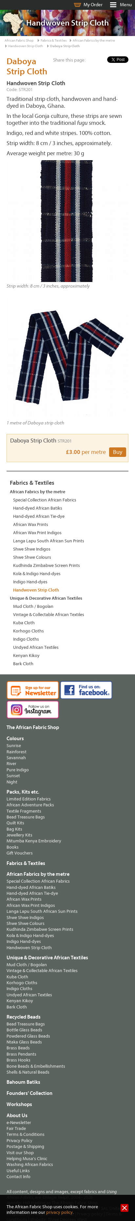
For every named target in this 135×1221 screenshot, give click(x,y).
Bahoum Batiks (23, 1082)
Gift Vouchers (20, 853)
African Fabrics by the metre (94, 40)
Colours (15, 739)
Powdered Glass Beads (28, 1036)
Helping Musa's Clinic (27, 1158)
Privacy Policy (19, 1140)
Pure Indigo (18, 770)
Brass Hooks (18, 1060)
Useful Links (18, 1171)
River (11, 763)
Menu (126, 5)
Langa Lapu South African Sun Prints (48, 541)
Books (13, 847)
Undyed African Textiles (36, 647)
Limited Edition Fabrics (29, 799)
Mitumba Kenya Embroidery (34, 841)
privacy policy (59, 1212)
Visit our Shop (20, 1152)
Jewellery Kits (19, 835)
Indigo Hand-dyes (30, 582)
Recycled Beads (24, 1017)
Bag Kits (14, 829)
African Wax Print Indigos (37, 532)
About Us (17, 1115)
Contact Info (18, 1176)
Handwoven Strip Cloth (25, 46)
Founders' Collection (29, 1093)
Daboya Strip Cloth (65, 46)
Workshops (19, 1104)
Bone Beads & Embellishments (36, 1066)
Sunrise (14, 745)
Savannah (16, 758)
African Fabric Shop (19, 40)
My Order (93, 5)
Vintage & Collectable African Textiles (48, 614)
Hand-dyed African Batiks (37, 508)
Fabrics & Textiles (54, 40)
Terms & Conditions (26, 1134)
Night (12, 782)
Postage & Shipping (25, 1146)
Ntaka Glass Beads (24, 1042)
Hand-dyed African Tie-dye (39, 516)
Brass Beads (18, 1048)
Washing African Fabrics (30, 1164)
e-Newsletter (19, 1122)
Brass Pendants (21, 1054)
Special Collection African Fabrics (44, 500)
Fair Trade (16, 1128)
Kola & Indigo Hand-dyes (37, 573)
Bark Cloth (23, 664)
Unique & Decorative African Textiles (46, 598)
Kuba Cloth (24, 623)
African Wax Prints (30, 524)
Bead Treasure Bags (26, 817)
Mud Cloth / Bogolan (33, 606)
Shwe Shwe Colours (32, 557)
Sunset (13, 776)
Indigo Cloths (26, 639)
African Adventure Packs (30, 805)
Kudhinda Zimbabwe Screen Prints (46, 565)
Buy (117, 452)
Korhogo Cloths (28, 631)
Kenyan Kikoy (26, 655)
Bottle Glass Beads (24, 1030)
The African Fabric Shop (33, 727)
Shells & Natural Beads (28, 1072)
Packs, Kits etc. (23, 792)
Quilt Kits (15, 823)
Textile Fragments (24, 811)
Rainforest (17, 752)
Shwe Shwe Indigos (31, 549)
